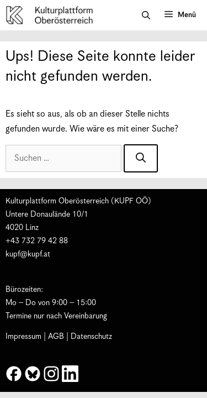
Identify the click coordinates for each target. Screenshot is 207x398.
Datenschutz (91, 336)
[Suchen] (141, 158)
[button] (146, 15)
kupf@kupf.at (28, 254)
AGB (56, 336)
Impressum (23, 336)
